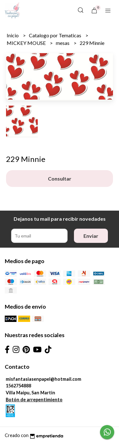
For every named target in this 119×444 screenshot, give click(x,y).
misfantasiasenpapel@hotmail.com (43, 379)
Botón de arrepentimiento (34, 399)
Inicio (13, 35)
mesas (63, 43)
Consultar (59, 179)
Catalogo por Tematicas (55, 35)
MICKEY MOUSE (27, 43)
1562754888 (18, 385)
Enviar (90, 236)
